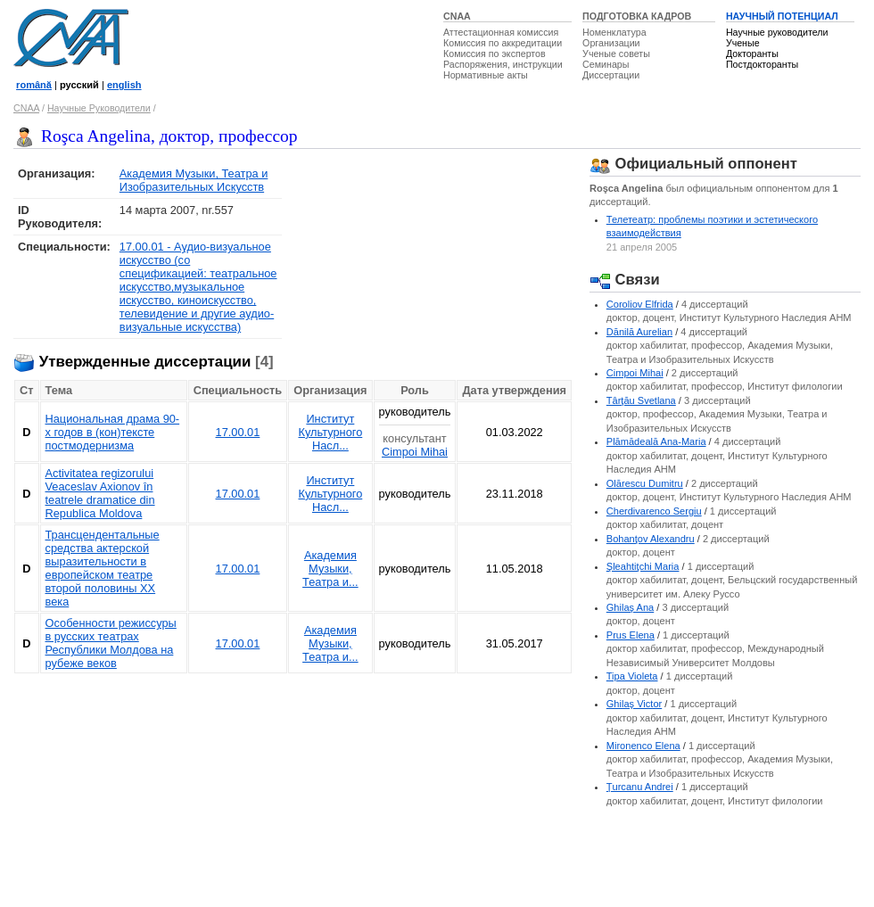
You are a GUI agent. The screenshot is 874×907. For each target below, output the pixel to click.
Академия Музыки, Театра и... (330, 568)
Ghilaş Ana (630, 607)
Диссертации (610, 75)
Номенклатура (614, 32)
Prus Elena (630, 635)
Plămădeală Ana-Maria (656, 441)
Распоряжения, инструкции (503, 64)
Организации (610, 42)
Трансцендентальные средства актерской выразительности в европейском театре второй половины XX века (102, 568)
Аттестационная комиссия (500, 32)
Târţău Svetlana (641, 400)
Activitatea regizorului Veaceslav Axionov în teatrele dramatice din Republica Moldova (100, 493)
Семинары (605, 64)
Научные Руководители (99, 108)
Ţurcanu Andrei (639, 786)
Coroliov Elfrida (639, 304)
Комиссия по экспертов (494, 53)
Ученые (743, 42)
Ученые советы (616, 53)
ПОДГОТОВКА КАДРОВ (636, 16)
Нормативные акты (485, 75)
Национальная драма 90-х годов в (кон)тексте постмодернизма (112, 432)
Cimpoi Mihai (415, 451)
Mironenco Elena (643, 745)
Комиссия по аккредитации (502, 42)
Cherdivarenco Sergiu (654, 511)
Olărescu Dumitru (644, 483)
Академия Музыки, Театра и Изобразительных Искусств (194, 180)
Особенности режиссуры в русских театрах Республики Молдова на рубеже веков (111, 643)
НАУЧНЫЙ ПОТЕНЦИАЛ (782, 16)
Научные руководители (777, 32)
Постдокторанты (762, 64)
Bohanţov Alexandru (650, 538)
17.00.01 (238, 432)
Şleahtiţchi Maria (643, 566)
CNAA (457, 16)
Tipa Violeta (632, 676)
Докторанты (752, 53)
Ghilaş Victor (634, 703)
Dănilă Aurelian (639, 331)
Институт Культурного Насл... (330, 432)
